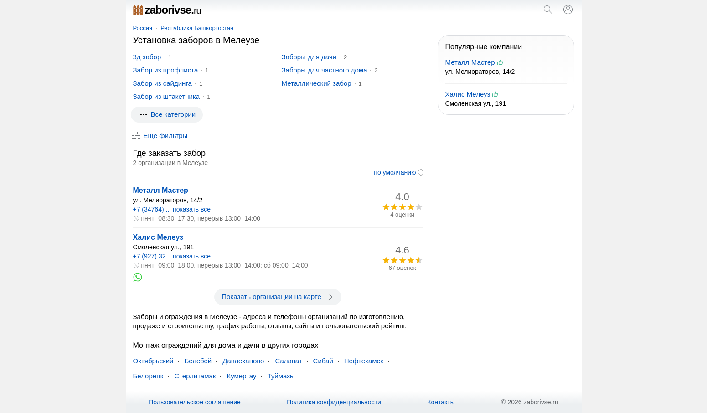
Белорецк (148, 376)
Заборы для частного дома (324, 70)
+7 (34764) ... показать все (172, 209)
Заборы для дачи (309, 57)
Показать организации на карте (278, 296)
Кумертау (241, 376)
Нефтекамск (363, 361)
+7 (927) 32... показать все (172, 256)
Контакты (440, 402)
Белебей (198, 361)
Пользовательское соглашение (195, 402)
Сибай (323, 361)
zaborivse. (167, 10)
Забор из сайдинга (162, 83)
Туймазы (281, 376)
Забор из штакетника (166, 96)
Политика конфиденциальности (334, 402)
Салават (288, 361)
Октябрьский (153, 361)
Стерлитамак (195, 376)
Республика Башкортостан (196, 28)
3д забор (147, 57)
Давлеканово (243, 361)
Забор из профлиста (165, 70)
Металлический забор (316, 83)
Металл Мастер (160, 190)
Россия (143, 28)
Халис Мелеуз (158, 237)
